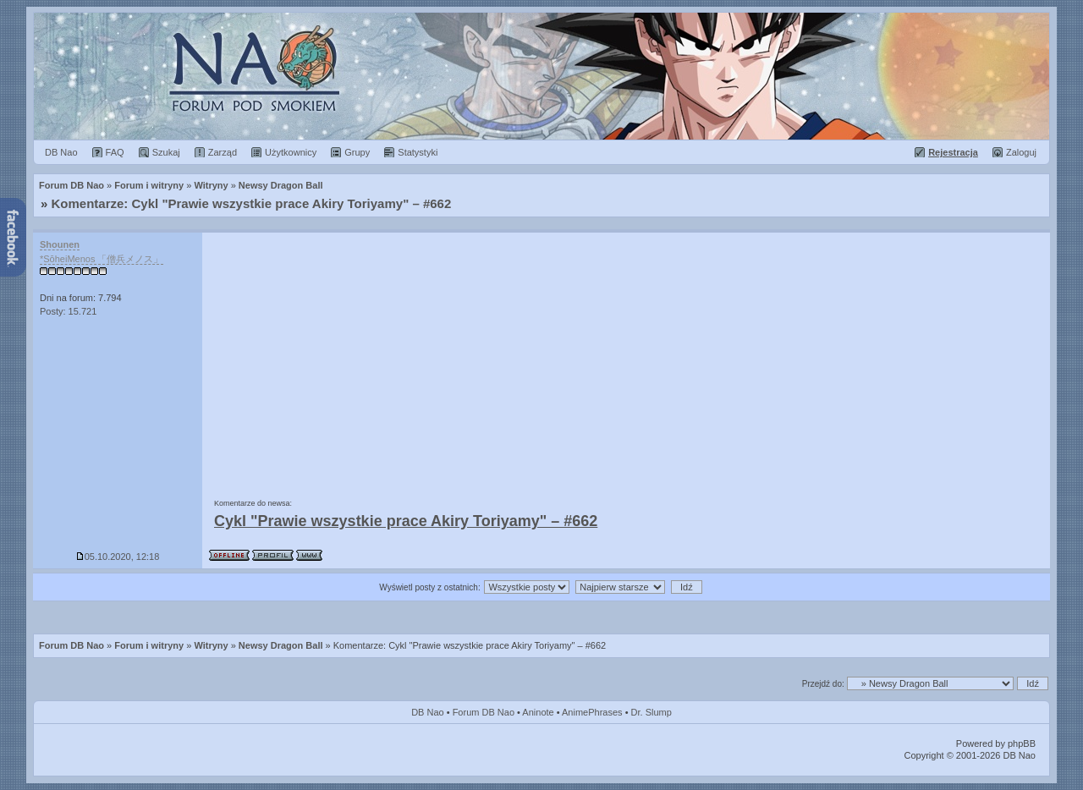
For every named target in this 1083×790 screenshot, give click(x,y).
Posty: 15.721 (68, 311)
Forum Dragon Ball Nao (541, 76)
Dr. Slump (651, 712)
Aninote (537, 712)
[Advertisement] (626, 359)
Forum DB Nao (71, 645)
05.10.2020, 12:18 (118, 556)
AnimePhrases (592, 712)
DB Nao (427, 712)
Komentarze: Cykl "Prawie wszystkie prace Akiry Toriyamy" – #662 (252, 203)
